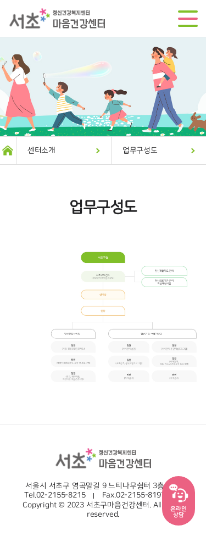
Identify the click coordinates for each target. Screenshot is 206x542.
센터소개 (41, 150)
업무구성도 (140, 150)
